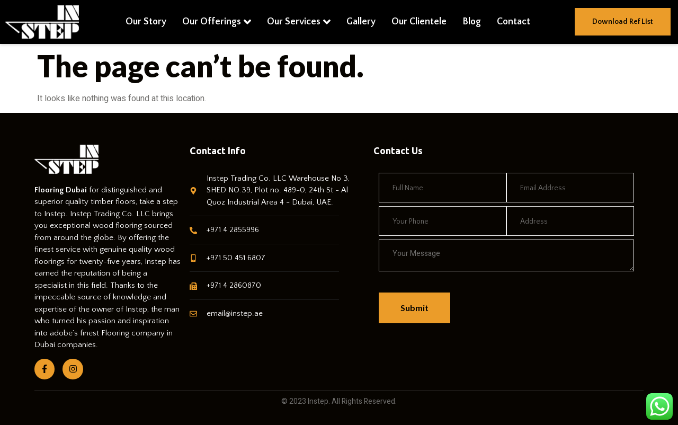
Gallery (361, 21)
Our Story (146, 21)
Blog (471, 21)
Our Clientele (419, 21)
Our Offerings (216, 22)
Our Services (299, 22)
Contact (513, 21)
